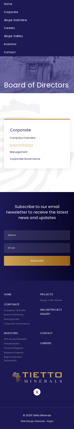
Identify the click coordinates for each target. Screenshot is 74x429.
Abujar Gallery (13, 36)
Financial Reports (13, 348)
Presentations (11, 343)
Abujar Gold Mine (15, 20)
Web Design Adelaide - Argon (37, 421)
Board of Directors (21, 145)
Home (8, 4)
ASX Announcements (15, 339)
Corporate (11, 12)
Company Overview (23, 138)
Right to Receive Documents (13, 358)
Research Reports (14, 352)
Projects (46, 294)
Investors (10, 44)
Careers (9, 28)
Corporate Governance (25, 159)
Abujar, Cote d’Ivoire (51, 300)
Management (18, 152)
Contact (10, 52)
